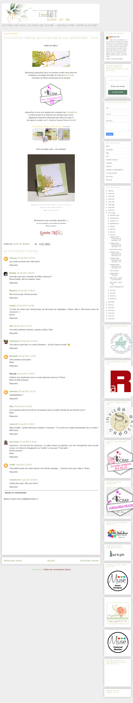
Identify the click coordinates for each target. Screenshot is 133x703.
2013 (110, 310)
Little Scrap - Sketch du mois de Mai (116, 278)
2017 (110, 213)
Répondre (13, 265)
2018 (110, 210)
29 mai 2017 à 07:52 (26, 258)
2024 (110, 193)
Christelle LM (71, 112)
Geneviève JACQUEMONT (114, 170)
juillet (112, 229)
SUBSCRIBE (117, 92)
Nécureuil (109, 180)
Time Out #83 (114, 271)
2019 (110, 207)
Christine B (14, 480)
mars (112, 293)
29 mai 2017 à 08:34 (26, 291)
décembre (113, 215)
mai (111, 235)
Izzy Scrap (14, 442)
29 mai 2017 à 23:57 (26, 424)
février (112, 296)
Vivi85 (12, 465)
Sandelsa (109, 163)
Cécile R (13, 424)
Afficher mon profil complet (114, 59)
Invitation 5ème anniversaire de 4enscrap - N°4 (115, 245)
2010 (110, 319)
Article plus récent (13, 560)
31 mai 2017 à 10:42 (28, 442)
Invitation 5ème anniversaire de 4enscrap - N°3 (115, 253)
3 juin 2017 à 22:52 (24, 465)
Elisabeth (13, 356)
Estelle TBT (116, 37)
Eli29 (107, 146)
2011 (110, 316)
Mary (11, 406)
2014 (110, 307)
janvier (112, 298)
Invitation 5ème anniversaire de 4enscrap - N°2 (115, 260)
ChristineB (109, 150)
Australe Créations (112, 160)
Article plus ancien (89, 560)
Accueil (51, 560)
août (111, 226)
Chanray (13, 258)
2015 (110, 305)
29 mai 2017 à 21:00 (23, 406)
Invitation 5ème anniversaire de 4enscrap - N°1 (115, 266)
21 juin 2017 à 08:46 (28, 480)
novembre (113, 218)
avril (111, 290)
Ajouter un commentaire (15, 493)
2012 (110, 313)
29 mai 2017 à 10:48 (25, 306)
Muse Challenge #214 (116, 287)
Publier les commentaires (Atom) (57, 570)
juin (111, 232)
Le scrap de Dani (111, 173)
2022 (110, 199)
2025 (110, 191)
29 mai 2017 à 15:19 (28, 341)
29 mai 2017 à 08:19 (25, 273)
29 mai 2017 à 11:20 (23, 326)
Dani (11, 326)
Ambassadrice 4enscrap (114, 274)
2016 (110, 302)
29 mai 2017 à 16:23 (25, 374)
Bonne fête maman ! (116, 249)
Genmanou (14, 341)
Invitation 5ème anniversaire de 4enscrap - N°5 (115, 238)
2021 (110, 202)
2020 (110, 204)
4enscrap (68, 75)
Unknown (13, 391)
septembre (113, 223)
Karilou (12, 306)
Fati (107, 156)
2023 (110, 196)
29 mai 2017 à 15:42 (27, 356)
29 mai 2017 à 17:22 (27, 391)
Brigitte (12, 273)
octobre (112, 221)
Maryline (13, 291)
